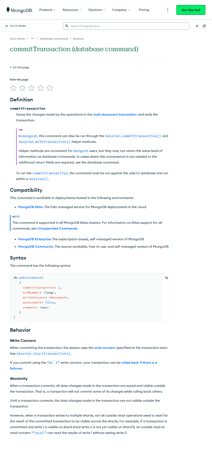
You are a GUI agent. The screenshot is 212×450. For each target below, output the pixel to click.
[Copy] (166, 278)
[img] (13, 88)
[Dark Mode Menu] (204, 26)
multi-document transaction (115, 114)
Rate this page (19, 79)
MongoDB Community (35, 246)
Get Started (191, 10)
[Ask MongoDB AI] (197, 26)
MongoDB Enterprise (34, 239)
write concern (105, 348)
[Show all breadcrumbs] (32, 38)
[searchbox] (126, 26)
